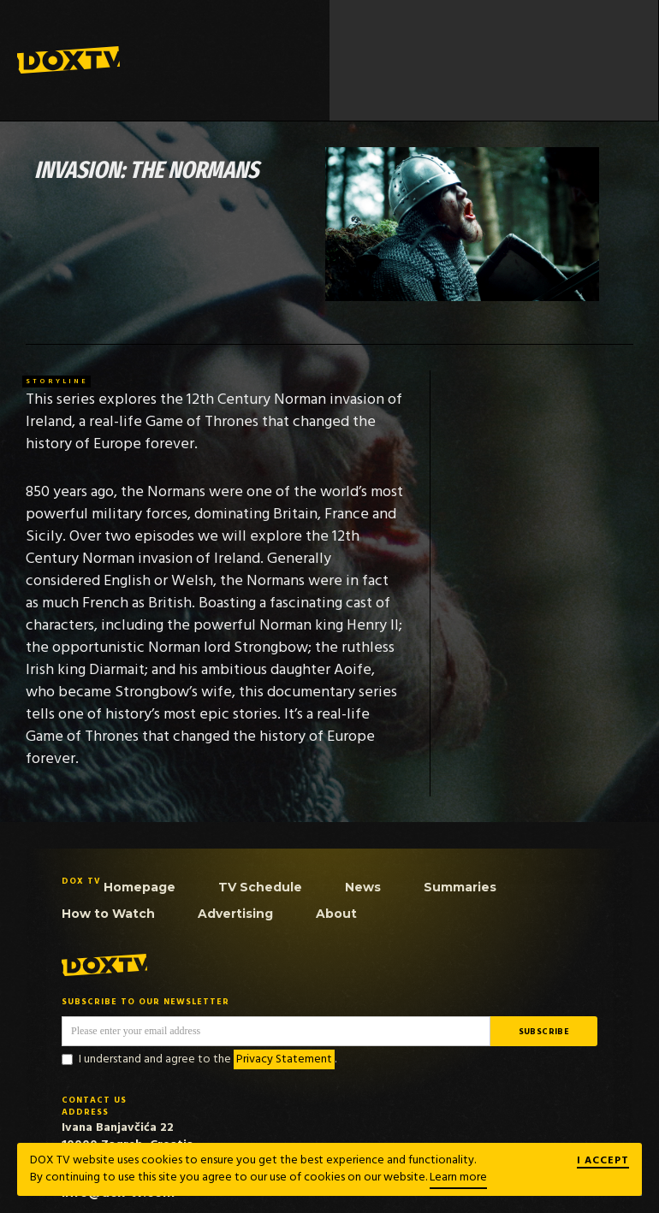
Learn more (458, 1177)
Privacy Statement (284, 1059)
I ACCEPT (603, 1162)
